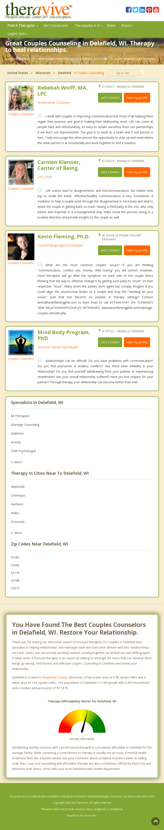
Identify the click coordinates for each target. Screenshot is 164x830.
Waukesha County (54, 677)
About (127, 25)
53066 (15, 565)
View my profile (137, 98)
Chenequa (18, 495)
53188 (15, 580)
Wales (15, 513)
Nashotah (18, 487)
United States (17, 73)
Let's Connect (110, 98)
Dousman (18, 522)
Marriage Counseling (25, 425)
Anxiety (16, 442)
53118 (15, 573)
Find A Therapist (23, 25)
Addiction (17, 433)
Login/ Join (17, 33)
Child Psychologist (23, 451)
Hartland (17, 504)
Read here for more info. (82, 815)
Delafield (64, 73)
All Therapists (20, 416)
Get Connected (56, 25)
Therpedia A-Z (87, 25)
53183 (15, 557)
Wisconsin (43, 73)
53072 (15, 588)
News (111, 25)
